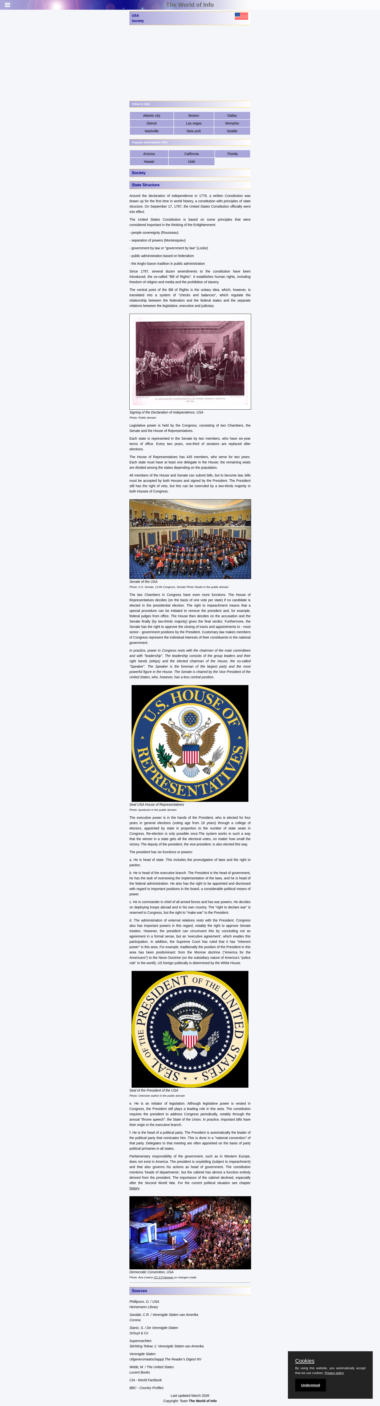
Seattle (232, 131)
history (134, 1188)
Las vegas (194, 123)
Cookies (304, 1361)
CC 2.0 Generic (164, 1277)
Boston (194, 115)
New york (194, 131)
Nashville (151, 131)
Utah (191, 162)
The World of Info (190, 4)
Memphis (232, 123)
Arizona (149, 154)
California (191, 154)
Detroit (152, 123)
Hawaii (149, 162)
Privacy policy (334, 1373)
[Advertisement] (190, 63)
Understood (310, 1385)
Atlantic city (151, 115)
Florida (232, 154)
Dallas (232, 115)
